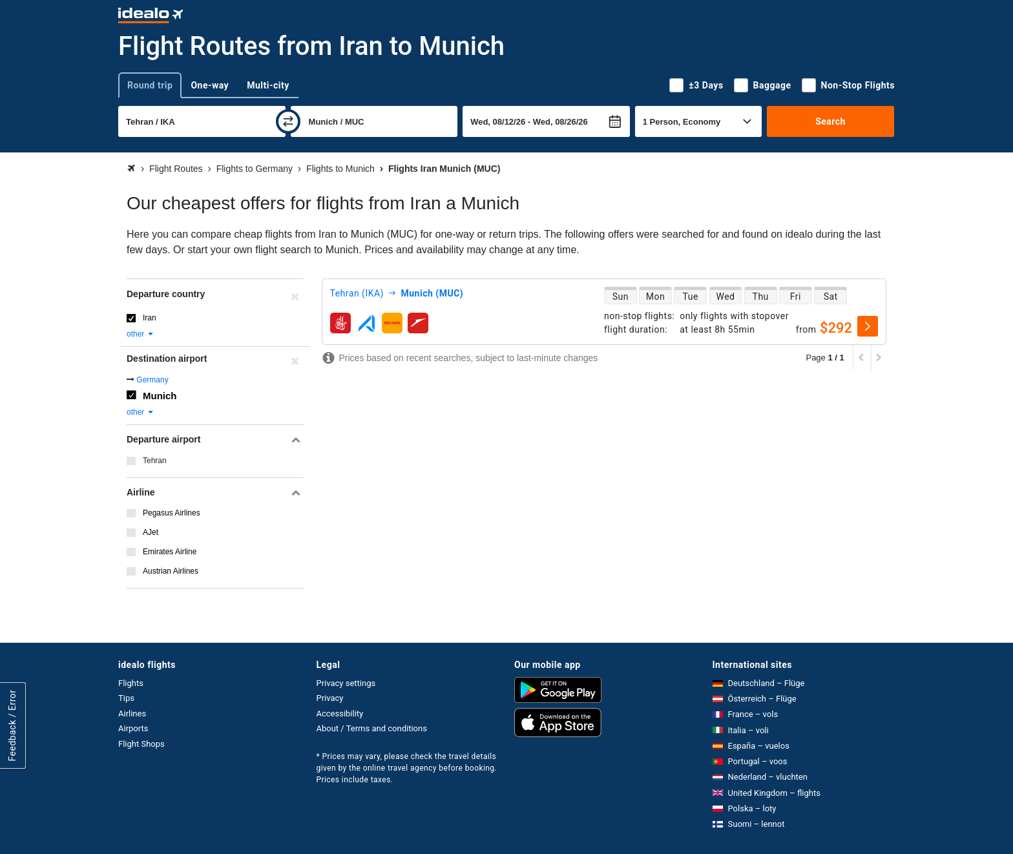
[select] (867, 326)
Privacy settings (346, 683)
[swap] (288, 121)
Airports (133, 728)
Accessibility (340, 713)
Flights (130, 683)
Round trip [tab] (149, 85)
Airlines (132, 713)
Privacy (330, 698)
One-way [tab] (210, 85)
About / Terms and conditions (372, 728)
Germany (152, 379)
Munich (160, 395)
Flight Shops (141, 744)
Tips (126, 698)
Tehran (155, 460)
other (140, 333)
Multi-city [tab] (268, 85)
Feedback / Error (12, 725)
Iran (149, 317)
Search (830, 121)
